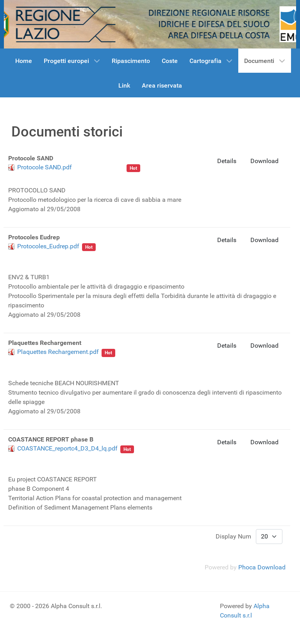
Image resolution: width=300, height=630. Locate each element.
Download (264, 161)
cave (84, 254)
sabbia (83, 167)
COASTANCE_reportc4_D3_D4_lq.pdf (67, 448)
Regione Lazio (36, 254)
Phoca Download (262, 567)
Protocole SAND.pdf (44, 167)
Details (226, 161)
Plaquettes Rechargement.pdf (58, 351)
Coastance (52, 456)
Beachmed (109, 167)
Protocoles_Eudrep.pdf (48, 246)
